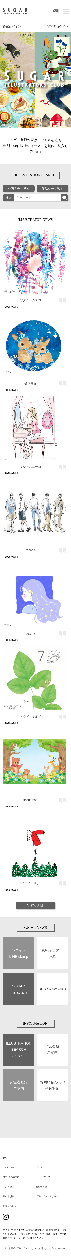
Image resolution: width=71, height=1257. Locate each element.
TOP (5, 1157)
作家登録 (7, 1186)
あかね (30, 633)
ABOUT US (8, 1167)
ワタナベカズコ (30, 300)
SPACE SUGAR (43, 1176)
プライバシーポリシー (47, 1196)
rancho (30, 550)
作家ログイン (12, 26)
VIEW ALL (35, 905)
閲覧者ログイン (57, 26)
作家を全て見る (18, 188)
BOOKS (39, 1167)
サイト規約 (8, 1196)
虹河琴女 (30, 383)
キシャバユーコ (30, 466)
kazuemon (30, 800)
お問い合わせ (9, 1206)
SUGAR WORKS (11, 1177)
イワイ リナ (30, 883)
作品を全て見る (52, 188)
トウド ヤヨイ (30, 716)
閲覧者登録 (41, 1186)
